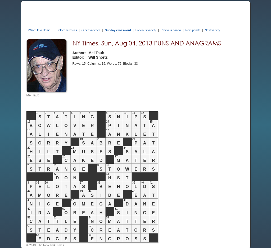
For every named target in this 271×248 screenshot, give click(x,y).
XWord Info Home (39, 30)
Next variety (212, 30)
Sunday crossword (118, 30)
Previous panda (171, 30)
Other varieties (91, 30)
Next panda (192, 30)
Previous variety (146, 30)
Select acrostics (67, 30)
